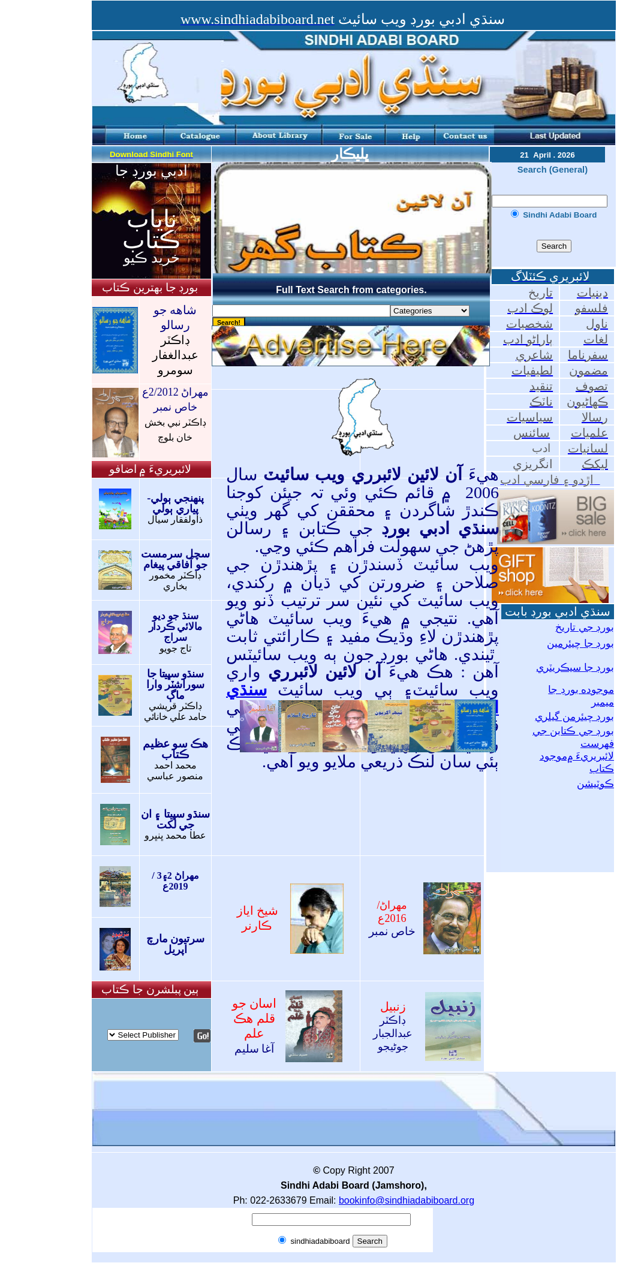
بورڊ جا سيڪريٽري (575, 667)
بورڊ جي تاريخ (584, 627)
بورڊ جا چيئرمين (580, 643)
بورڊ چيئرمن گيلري (574, 716)
